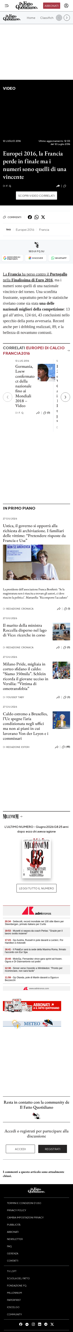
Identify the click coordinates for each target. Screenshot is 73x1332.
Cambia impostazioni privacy (25, 1217)
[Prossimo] (65, 397)
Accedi (20, 1149)
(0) (66, 186)
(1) (67, 608)
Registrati (53, 1149)
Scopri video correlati (36, 195)
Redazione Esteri (16, 747)
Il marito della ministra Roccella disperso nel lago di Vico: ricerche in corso (25, 630)
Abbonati (51, 5)
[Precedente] (7, 397)
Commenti (12, 217)
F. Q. (7, 185)
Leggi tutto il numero (36, 888)
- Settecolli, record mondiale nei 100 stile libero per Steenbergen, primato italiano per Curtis (34, 923)
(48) (66, 746)
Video (9, 88)
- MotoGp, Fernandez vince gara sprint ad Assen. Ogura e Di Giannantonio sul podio (33, 960)
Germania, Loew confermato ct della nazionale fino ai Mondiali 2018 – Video (25, 385)
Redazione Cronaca (18, 608)
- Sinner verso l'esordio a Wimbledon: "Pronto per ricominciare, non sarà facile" (34, 969)
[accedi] (66, 5)
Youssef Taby (13, 697)
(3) (66, 697)
